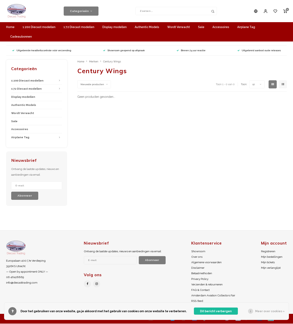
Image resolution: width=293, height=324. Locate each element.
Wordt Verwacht (178, 27)
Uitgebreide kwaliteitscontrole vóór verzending (41, 50)
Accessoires (220, 27)
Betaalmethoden (201, 273)
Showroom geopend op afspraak (124, 50)
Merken (93, 61)
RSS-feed (197, 301)
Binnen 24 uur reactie (191, 50)
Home (10, 27)
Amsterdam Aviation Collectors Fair (213, 295)
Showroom (198, 251)
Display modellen (114, 27)
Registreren (268, 251)
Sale (201, 27)
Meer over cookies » (270, 311)
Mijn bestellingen (271, 257)
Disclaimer (197, 268)
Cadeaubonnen (21, 37)
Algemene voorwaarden (206, 262)
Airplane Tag (246, 27)
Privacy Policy (199, 279)
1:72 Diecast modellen (78, 27)
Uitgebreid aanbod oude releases (259, 50)
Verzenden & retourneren (207, 284)
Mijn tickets (268, 262)
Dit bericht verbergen (216, 311)
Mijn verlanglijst (271, 268)
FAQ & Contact (200, 290)
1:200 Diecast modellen (39, 27)
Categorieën (81, 11)
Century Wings (112, 61)
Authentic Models (147, 27)
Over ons (196, 257)
